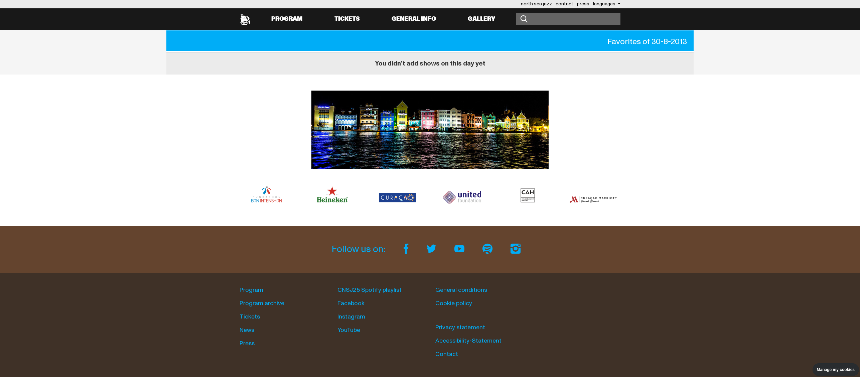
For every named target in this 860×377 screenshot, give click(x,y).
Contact (446, 354)
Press (247, 343)
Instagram (351, 316)
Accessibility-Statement (468, 341)
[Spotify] (488, 249)
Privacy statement (460, 327)
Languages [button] (604, 4)
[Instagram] (516, 249)
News (247, 330)
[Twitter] (432, 249)
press (583, 4)
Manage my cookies (836, 369)
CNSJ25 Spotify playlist (369, 290)
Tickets (347, 19)
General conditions (461, 290)
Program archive (262, 303)
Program (287, 19)
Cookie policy (453, 303)
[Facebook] (407, 249)
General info (414, 19)
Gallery (481, 19)
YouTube (348, 330)
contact (564, 4)
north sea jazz (536, 4)
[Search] (568, 19)
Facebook (351, 303)
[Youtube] (460, 249)
